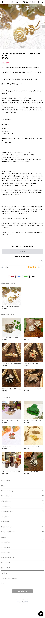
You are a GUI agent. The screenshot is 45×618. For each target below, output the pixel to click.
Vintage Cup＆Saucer (7, 532)
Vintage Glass (5, 547)
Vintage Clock (5, 568)
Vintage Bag (5, 521)
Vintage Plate (5, 542)
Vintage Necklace (6, 511)
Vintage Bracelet (6, 496)
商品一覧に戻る (22, 591)
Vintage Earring (6, 506)
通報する (41, 260)
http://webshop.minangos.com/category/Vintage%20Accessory (21, 159)
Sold (2, 583)
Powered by (22, 601)
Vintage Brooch (6, 501)
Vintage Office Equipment (9, 578)
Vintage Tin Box (6, 562)
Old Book (4, 573)
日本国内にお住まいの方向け (22, 256)
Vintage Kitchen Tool (7, 557)
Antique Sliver (5, 552)
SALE (2, 485)
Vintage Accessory (7, 491)
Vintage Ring (5, 516)
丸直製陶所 (4, 537)
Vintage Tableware (7, 527)
